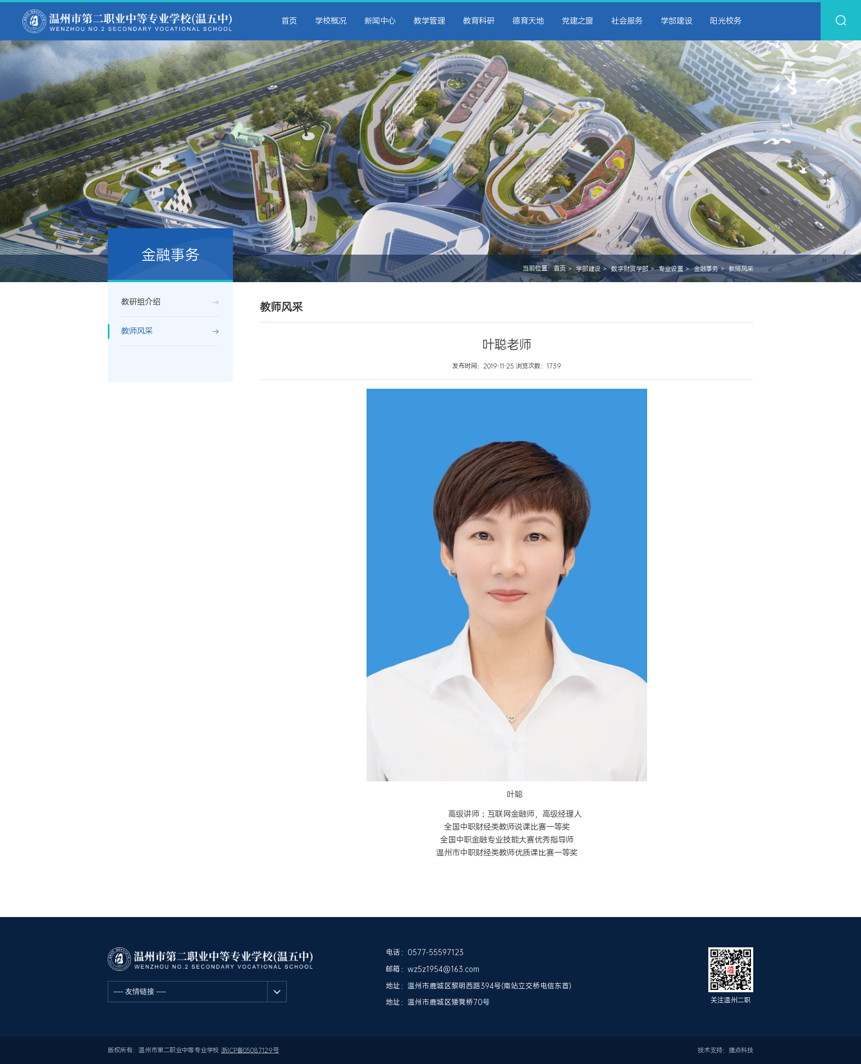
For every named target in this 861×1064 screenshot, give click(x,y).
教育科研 (478, 21)
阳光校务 (725, 21)
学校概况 (330, 21)
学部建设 (676, 21)
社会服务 (627, 21)
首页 (289, 21)
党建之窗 (577, 21)
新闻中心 (380, 21)
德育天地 (528, 21)
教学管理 (429, 21)
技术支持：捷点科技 (725, 1050)
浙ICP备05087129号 (250, 1050)
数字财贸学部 (629, 269)
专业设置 (670, 269)
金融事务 (706, 269)
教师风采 (741, 269)
